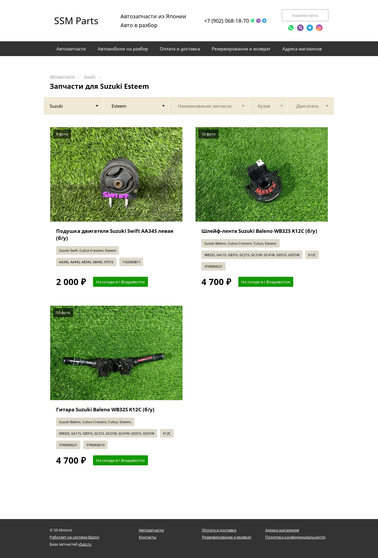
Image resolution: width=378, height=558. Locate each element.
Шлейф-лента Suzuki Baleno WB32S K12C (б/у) (259, 231)
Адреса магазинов (282, 530)
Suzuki (89, 76)
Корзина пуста (305, 15)
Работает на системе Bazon (74, 537)
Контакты (148, 537)
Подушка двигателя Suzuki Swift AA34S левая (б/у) (114, 234)
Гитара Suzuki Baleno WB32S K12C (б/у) (105, 409)
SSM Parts (76, 20)
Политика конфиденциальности (295, 537)
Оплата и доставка (219, 530)
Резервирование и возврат (226, 537)
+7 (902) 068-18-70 (226, 20)
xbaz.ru (84, 544)
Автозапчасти (62, 76)
